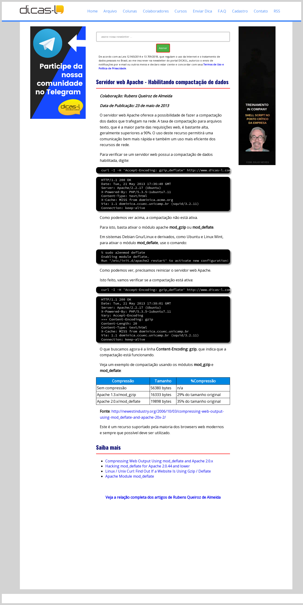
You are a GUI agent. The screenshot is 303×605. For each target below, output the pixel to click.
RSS (277, 11)
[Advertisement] (57, 189)
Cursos (181, 11)
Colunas (130, 11)
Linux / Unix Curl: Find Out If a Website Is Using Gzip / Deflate (158, 471)
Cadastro (240, 11)
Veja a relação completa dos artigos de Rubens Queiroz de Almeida (163, 497)
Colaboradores (156, 11)
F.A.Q (222, 11)
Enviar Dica (202, 11)
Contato (261, 11)
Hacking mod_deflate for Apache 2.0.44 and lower (147, 466)
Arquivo (110, 11)
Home (92, 11)
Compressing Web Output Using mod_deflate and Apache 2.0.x (159, 461)
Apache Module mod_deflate (129, 476)
